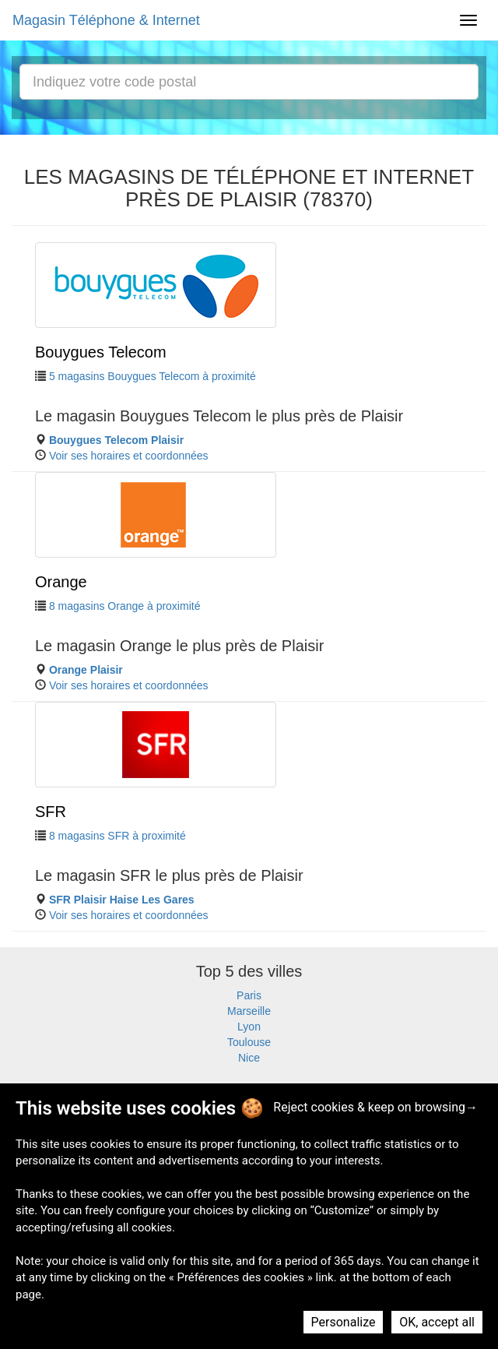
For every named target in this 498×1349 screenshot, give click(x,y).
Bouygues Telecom (101, 352)
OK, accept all (437, 1322)
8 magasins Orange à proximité (125, 606)
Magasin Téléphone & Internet (106, 20)
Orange (61, 581)
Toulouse (249, 1042)
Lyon (249, 1026)
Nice (249, 1057)
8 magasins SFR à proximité (117, 835)
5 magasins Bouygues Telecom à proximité (152, 376)
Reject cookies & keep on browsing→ (375, 1107)
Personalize (343, 1322)
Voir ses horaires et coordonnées (129, 455)
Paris (249, 995)
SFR (50, 811)
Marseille (249, 1011)
